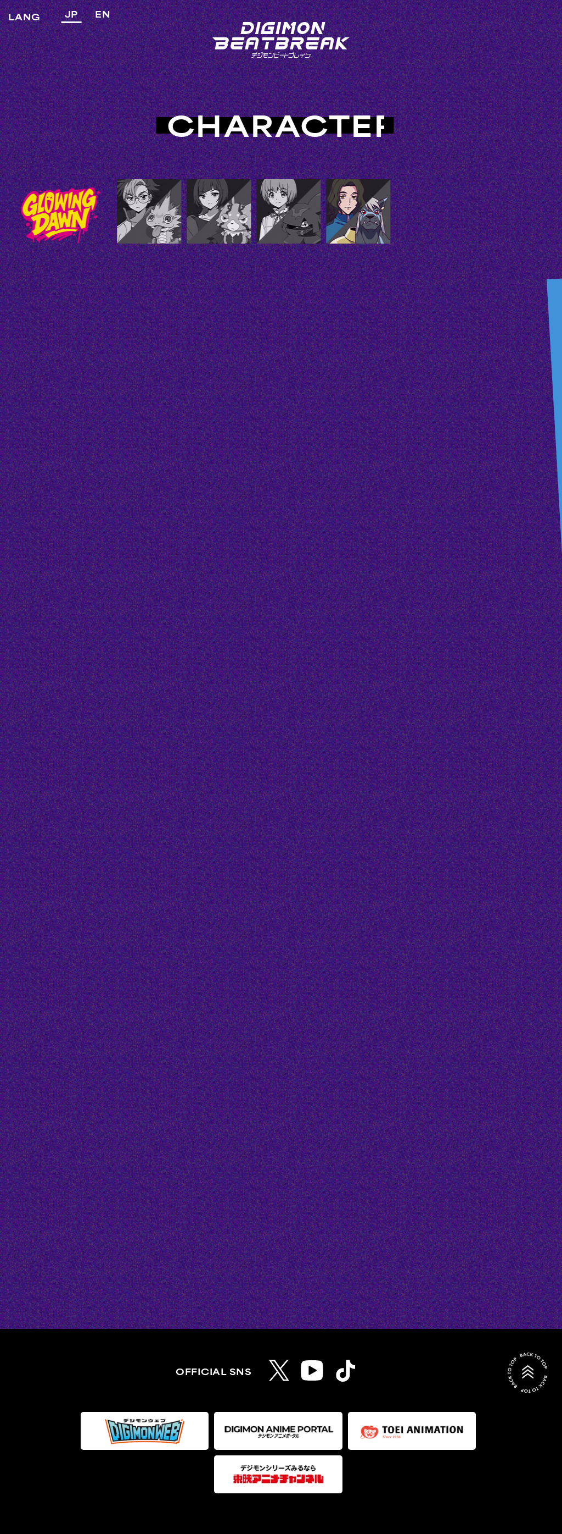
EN (102, 14)
